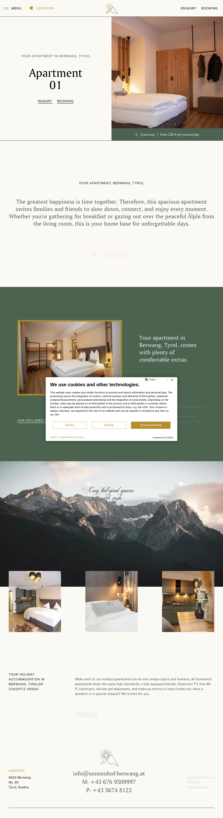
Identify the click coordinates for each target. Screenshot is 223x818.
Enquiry (189, 8)
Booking (209, 8)
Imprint (54, 437)
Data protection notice (72, 437)
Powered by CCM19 (163, 437)
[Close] (172, 379)
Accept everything (151, 425)
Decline (69, 425)
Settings (109, 425)
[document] (111, 401)
